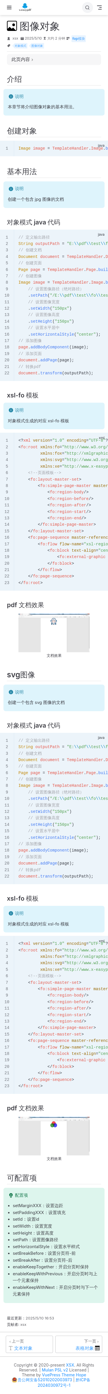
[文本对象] (29, 1344)
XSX (70, 1365)
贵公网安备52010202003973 (45, 1379)
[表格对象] (79, 1344)
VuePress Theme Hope (64, 1374)
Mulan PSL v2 (55, 1369)
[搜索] (87, 7)
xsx (15, 38)
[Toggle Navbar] (99, 7)
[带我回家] (26, 7)
